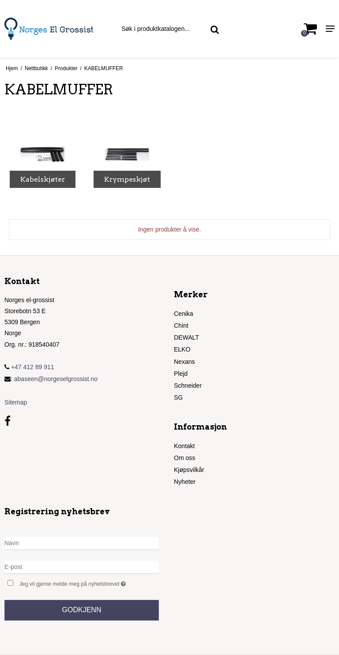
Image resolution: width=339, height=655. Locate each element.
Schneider (188, 385)
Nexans (184, 361)
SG (178, 397)
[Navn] (81, 542)
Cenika (183, 313)
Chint (181, 325)
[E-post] (81, 566)
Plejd (181, 373)
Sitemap (15, 402)
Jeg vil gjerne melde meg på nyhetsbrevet (89, 583)
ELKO (182, 349)
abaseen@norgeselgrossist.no (56, 378)
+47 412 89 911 (29, 367)
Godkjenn (82, 610)
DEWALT (186, 337)
